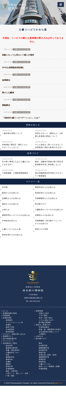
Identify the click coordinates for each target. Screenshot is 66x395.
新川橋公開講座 (45, 322)
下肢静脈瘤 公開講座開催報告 (15, 171)
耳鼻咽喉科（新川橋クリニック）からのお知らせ (49, 222)
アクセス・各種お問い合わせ (14, 334)
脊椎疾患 (42, 359)
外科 (7, 355)
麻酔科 (8, 364)
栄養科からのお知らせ (44, 215)
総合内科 (9, 346)
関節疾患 (42, 362)
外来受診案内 (44, 327)
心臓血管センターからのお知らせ (49, 210)
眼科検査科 (10, 332)
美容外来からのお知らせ (12, 235)
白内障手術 (43, 346)
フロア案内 (43, 315)
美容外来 (9, 366)
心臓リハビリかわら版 (11, 229)
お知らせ (5, 210)
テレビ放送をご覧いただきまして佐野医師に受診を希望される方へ (49, 144)
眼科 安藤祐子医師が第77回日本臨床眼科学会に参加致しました (49, 162)
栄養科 (8, 325)
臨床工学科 (10, 327)
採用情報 (6, 315)
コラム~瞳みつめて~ (47, 320)
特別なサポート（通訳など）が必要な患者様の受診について (49, 133)
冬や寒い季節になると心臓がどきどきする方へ (16, 162)
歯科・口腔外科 (12, 371)
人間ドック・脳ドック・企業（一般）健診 (16, 374)
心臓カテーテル (45, 364)
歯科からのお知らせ (10, 204)
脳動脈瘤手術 (44, 357)
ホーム (5, 311)
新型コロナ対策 (41, 229)
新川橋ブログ (40, 204)
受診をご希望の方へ (44, 325)
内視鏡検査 (43, 369)
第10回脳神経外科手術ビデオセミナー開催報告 (49, 173)
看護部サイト (8, 336)
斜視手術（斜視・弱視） (48, 355)
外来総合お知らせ (9, 221)
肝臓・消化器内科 (13, 350)
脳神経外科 (10, 357)
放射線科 (9, 320)
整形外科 (9, 359)
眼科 (40, 343)
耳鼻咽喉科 (10, 369)
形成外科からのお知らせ (45, 193)
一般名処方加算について (12, 131)
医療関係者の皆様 (10, 313)
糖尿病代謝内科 (12, 348)
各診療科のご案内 (10, 343)
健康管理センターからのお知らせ (16, 215)
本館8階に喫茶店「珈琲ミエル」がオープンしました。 (15, 144)
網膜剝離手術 (44, 348)
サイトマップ (8, 341)
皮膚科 (8, 362)
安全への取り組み (46, 318)
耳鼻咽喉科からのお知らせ (46, 198)
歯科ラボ (58, 383)
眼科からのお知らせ (10, 193)
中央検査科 (10, 329)
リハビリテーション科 (14, 322)
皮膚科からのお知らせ (11, 198)
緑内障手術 (43, 350)
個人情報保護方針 (10, 339)
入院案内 (42, 334)
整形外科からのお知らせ (45, 187)
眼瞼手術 (42, 353)
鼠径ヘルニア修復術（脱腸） (50, 366)
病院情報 (39, 311)
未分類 (5, 187)
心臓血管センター (13, 353)
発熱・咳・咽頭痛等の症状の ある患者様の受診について (49, 330)
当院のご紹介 (44, 313)
